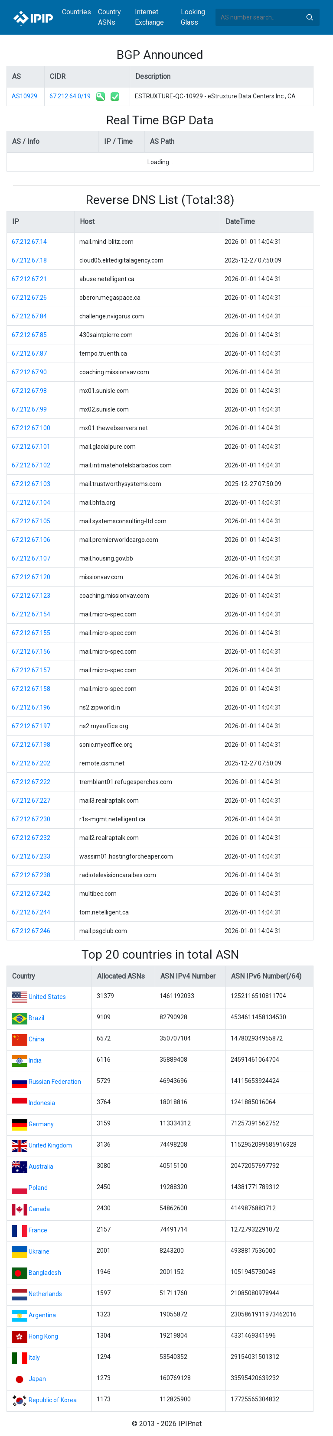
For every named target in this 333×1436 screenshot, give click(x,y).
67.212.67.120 (31, 577)
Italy (34, 1357)
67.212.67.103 (31, 483)
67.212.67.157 (31, 670)
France (38, 1230)
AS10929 (24, 96)
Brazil (36, 1018)
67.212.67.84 (29, 316)
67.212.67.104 (31, 502)
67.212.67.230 (31, 819)
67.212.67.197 (31, 726)
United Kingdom (50, 1145)
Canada (39, 1209)
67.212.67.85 (29, 334)
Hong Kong (43, 1336)
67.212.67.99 (29, 409)
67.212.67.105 (31, 521)
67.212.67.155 (31, 632)
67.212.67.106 (31, 539)
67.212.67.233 (31, 856)
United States (47, 996)
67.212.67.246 (31, 930)
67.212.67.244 (31, 912)
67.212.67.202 (31, 763)
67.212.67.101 (31, 446)
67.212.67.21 (29, 279)
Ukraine (39, 1251)
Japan (37, 1378)
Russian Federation (55, 1081)
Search (309, 17)
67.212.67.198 (31, 744)
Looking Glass (193, 17)
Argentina (42, 1315)
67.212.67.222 (31, 781)
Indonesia (42, 1102)
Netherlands (45, 1293)
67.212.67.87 (29, 353)
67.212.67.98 (29, 390)
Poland (38, 1187)
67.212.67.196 (31, 707)
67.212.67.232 (31, 837)
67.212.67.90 (29, 372)
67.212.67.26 (29, 297)
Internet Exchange (149, 17)
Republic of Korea (53, 1400)
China (36, 1039)
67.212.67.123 (31, 595)
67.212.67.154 (31, 614)
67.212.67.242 (31, 893)
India (35, 1060)
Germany (41, 1124)
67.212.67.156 (31, 651)
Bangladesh (45, 1272)
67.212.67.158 (31, 688)
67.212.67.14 (29, 241)
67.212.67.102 (31, 465)
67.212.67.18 (29, 260)
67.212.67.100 (31, 428)
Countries (76, 12)
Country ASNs (109, 17)
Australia (41, 1166)
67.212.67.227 (31, 800)
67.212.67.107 (31, 558)
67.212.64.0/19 (70, 96)
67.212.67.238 (31, 875)
